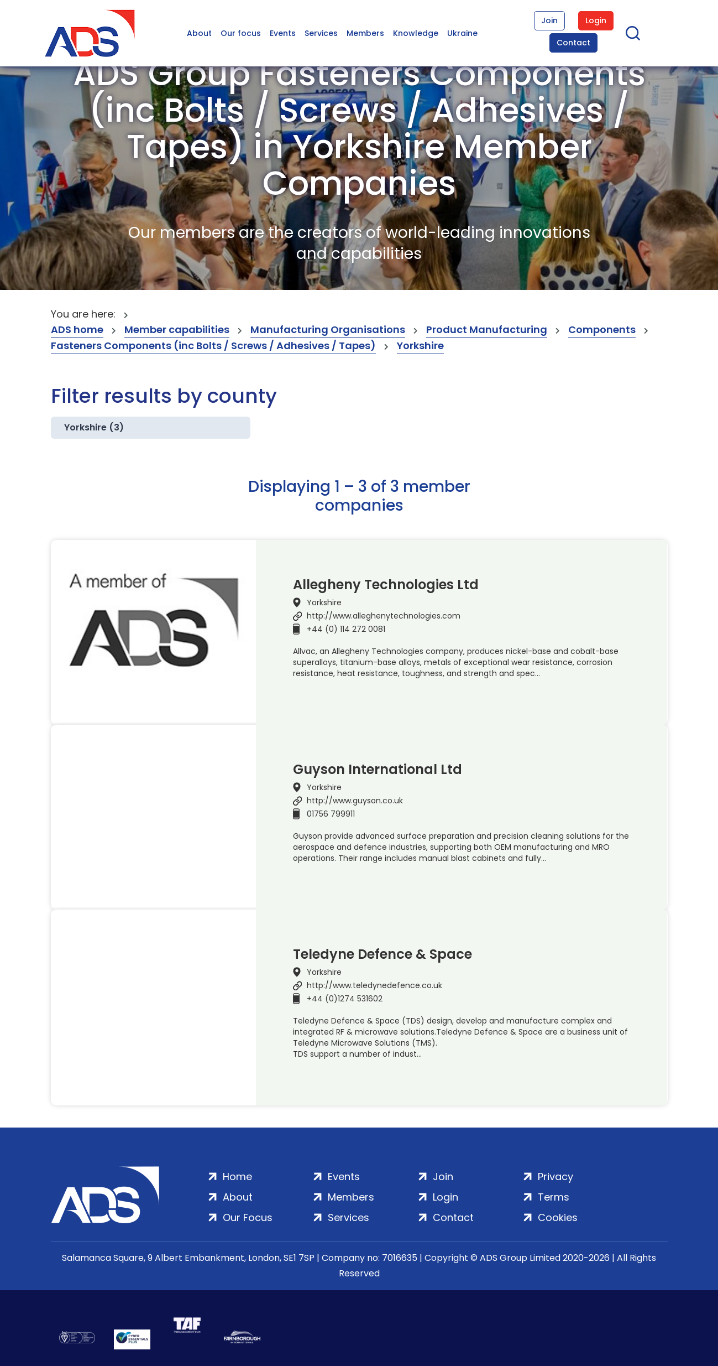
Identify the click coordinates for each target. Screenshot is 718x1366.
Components (602, 329)
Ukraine (462, 33)
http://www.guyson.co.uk (355, 800)
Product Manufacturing (486, 329)
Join (549, 20)
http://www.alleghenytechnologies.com (383, 615)
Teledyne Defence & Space (382, 954)
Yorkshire (420, 345)
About (199, 33)
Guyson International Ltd (377, 769)
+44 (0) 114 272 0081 (346, 629)
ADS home (77, 329)
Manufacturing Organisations (327, 329)
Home (237, 1176)
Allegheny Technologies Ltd (386, 585)
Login (595, 20)
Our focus (241, 33)
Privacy (555, 1176)
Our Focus (247, 1217)
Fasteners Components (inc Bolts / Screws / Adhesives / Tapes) (213, 345)
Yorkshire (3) (94, 427)
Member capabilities (176, 329)
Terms (553, 1197)
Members (365, 33)
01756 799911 (331, 813)
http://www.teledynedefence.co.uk (374, 985)
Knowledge (415, 33)
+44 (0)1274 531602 (344, 998)
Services (321, 33)
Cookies (558, 1217)
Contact (573, 42)
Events (283, 33)
